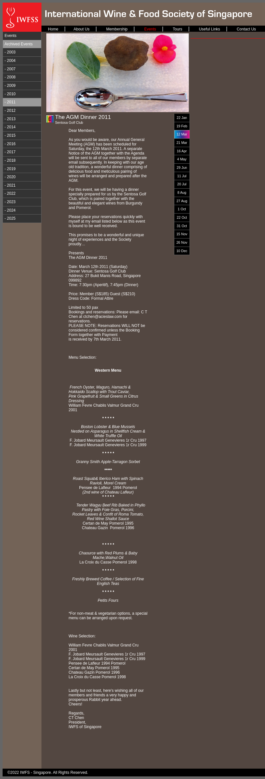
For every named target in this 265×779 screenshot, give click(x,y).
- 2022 (10, 193)
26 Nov (181, 242)
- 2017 (10, 152)
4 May (182, 159)
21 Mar (182, 143)
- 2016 (10, 144)
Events (11, 35)
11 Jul (181, 176)
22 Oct (182, 217)
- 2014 (10, 127)
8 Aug (182, 192)
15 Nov (181, 234)
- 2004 (10, 60)
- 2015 (10, 135)
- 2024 (10, 210)
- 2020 (10, 177)
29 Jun (182, 167)
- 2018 (10, 160)
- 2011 (10, 102)
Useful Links (209, 29)
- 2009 (10, 85)
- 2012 (10, 110)
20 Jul (181, 184)
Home (53, 29)
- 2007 (10, 69)
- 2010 (10, 94)
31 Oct (182, 226)
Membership (117, 29)
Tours (177, 29)
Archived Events (19, 44)
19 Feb (182, 126)
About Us (81, 29)
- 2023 (10, 202)
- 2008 (10, 77)
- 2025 (10, 218)
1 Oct (182, 209)
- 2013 (10, 119)
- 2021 (10, 185)
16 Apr (182, 151)
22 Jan (182, 118)
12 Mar (182, 134)
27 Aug (182, 201)
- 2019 (10, 169)
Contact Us (246, 29)
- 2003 (10, 52)
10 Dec (181, 251)
